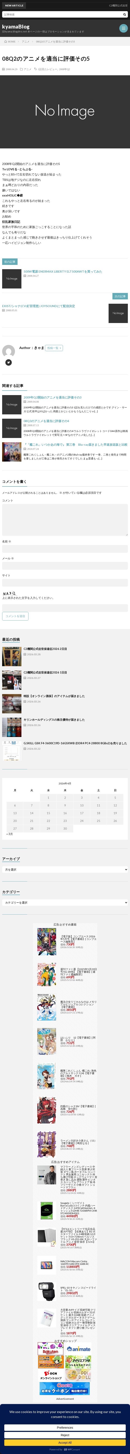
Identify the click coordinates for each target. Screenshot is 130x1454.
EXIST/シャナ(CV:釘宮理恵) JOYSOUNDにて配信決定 (38, 306)
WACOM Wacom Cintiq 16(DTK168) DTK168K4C (74, 1262)
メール (8, 558)
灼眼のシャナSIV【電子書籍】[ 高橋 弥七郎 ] (78, 1107)
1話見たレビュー (47, 69)
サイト (6, 575)
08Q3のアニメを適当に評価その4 (46, 421)
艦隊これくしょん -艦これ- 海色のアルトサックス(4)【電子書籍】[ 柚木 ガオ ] (78, 1073)
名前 (6, 541)
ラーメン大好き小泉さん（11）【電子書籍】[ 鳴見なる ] (78, 1142)
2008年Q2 (64, 69)
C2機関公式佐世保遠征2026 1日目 (45, 672)
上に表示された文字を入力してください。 (28, 597)
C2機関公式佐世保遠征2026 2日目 (45, 649)
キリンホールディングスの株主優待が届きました (54, 719)
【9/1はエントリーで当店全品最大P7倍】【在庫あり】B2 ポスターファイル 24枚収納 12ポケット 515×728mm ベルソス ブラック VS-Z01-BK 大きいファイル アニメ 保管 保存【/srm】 (78, 1235)
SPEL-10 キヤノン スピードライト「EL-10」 (78, 1289)
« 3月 (9, 834)
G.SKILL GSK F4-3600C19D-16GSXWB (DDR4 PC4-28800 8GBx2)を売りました (75, 743)
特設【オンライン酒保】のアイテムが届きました (54, 696)
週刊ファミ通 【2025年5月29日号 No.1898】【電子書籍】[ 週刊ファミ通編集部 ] (78, 972)
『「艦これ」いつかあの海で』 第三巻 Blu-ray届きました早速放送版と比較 (75, 444)
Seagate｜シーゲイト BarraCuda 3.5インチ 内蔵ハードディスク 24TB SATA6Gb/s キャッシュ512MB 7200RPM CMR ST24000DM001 (78, 1208)
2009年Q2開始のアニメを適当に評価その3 (52, 397)
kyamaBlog (16, 26)
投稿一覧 (52, 348)
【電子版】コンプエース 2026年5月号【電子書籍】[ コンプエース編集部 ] (78, 939)
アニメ (27, 69)
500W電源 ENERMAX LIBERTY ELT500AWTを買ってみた (63, 271)
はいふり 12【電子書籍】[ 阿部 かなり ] (78, 1039)
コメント (7, 500)
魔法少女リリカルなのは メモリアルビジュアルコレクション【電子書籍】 (78, 1004)
